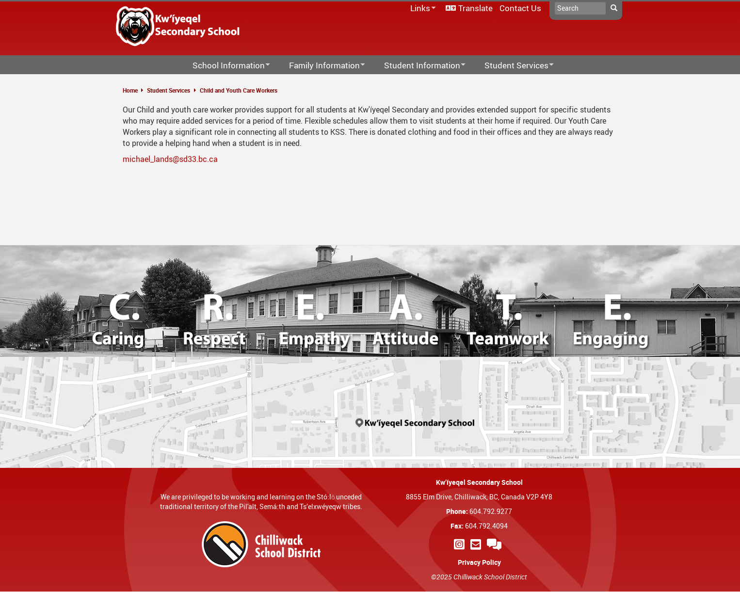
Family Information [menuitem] (320, 66)
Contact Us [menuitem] (520, 8)
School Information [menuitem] (225, 66)
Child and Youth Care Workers (238, 90)
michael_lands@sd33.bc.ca (170, 159)
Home (130, 90)
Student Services (168, 90)
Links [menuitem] (421, 8)
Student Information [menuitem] (418, 66)
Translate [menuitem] (475, 8)
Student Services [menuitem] (513, 66)
